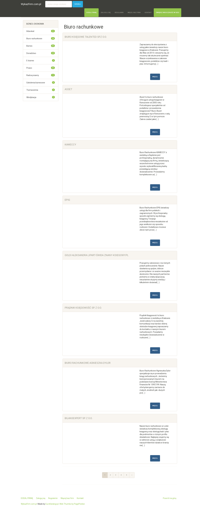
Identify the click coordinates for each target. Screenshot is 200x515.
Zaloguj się (106, 12)
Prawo (29, 68)
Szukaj (78, 4)
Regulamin (119, 12)
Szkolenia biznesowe (35, 83)
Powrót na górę (169, 498)
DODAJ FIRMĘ (91, 12)
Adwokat (30, 31)
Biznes (29, 46)
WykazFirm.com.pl (31, 4)
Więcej (155, 77)
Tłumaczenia (32, 90)
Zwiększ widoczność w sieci (167, 12)
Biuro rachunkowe (34, 38)
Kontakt (148, 12)
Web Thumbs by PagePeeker (72, 504)
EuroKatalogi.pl (52, 504)
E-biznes (30, 60)
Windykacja (31, 97)
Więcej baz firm (134, 12)
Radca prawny (32, 75)
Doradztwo (31, 53)
